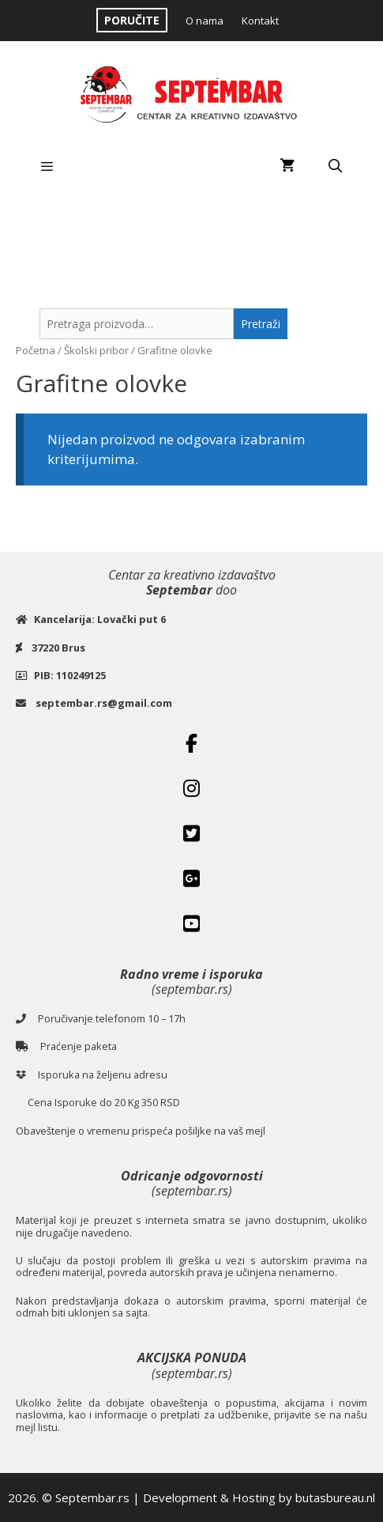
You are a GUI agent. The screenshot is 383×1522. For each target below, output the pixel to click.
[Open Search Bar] (334, 166)
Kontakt (260, 20)
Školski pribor (96, 350)
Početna (35, 350)
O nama (204, 20)
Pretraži (260, 323)
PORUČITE (132, 20)
